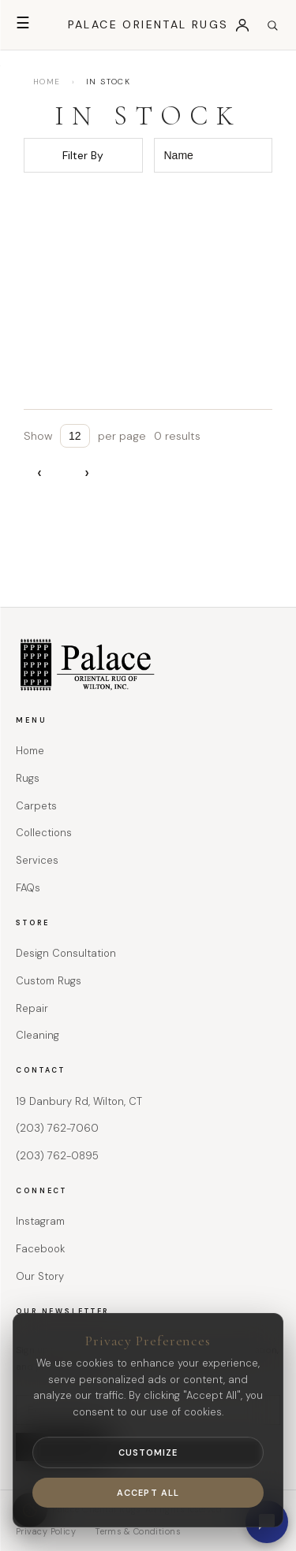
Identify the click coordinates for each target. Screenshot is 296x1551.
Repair (32, 1008)
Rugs (27, 778)
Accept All (148, 1492)
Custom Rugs (48, 981)
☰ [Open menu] (23, 23)
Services (37, 860)
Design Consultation (66, 953)
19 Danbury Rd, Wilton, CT (79, 1101)
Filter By (82, 155)
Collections (44, 832)
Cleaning (37, 1035)
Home (30, 750)
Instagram (40, 1221)
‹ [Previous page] (39, 472)
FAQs (28, 888)
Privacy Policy (46, 1531)
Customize (148, 1452)
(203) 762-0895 (57, 1155)
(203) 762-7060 (57, 1128)
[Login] (242, 25)
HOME (47, 81)
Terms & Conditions (137, 1531)
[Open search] (272, 25)
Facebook (40, 1248)
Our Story (40, 1276)
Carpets (36, 806)
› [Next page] (86, 472)
